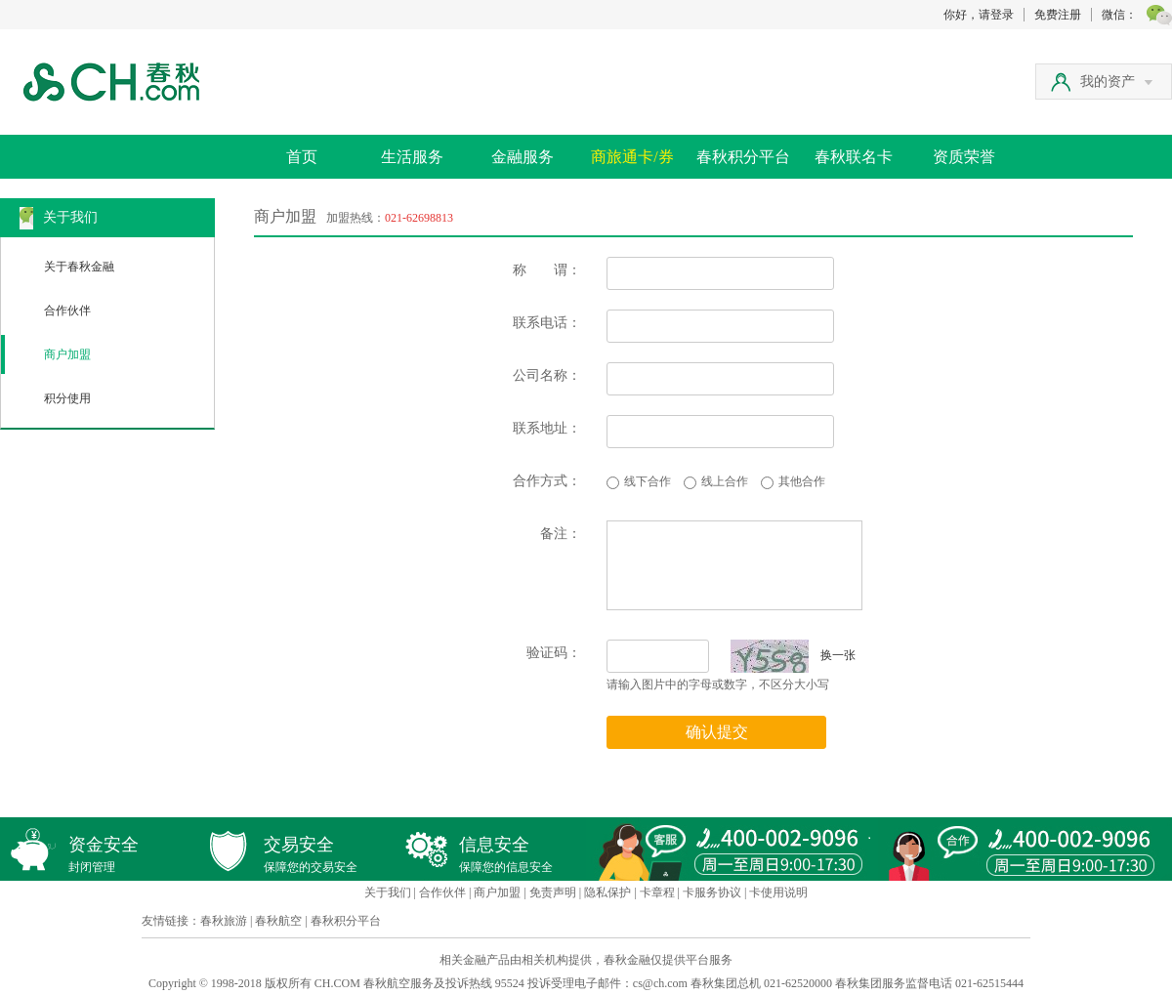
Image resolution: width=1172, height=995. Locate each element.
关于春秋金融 (79, 266)
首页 (301, 156)
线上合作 (724, 481)
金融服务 (522, 156)
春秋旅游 (223, 921)
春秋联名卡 (854, 156)
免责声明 (552, 892)
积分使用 (67, 398)
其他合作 (801, 481)
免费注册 (1057, 14)
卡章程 (657, 892)
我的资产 (1116, 81)
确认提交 (717, 732)
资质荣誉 (964, 156)
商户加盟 (67, 354)
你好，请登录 (978, 14)
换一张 (793, 655)
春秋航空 (278, 921)
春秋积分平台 (743, 156)
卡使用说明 (778, 892)
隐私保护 (607, 892)
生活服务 (412, 156)
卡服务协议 (712, 892)
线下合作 (647, 481)
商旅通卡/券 (632, 156)
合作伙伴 (67, 310)
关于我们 (387, 892)
